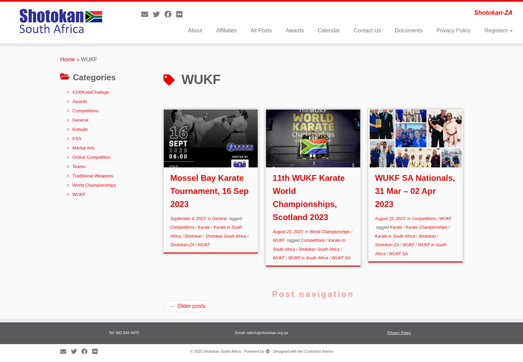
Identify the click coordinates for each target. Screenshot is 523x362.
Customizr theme (318, 351)
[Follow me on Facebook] (170, 14)
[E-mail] (147, 14)
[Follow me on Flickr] (181, 14)
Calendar (329, 30)
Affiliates (226, 30)
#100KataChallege (90, 92)
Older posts (187, 306)
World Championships (94, 185)
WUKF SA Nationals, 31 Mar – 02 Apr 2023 (415, 191)
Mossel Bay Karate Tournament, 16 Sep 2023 (209, 191)
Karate (204, 227)
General (80, 120)
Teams (78, 166)
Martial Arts (83, 148)
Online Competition (91, 157)
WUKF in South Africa (308, 258)
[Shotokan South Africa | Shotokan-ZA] (60, 22)
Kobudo (80, 129)
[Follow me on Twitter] (158, 14)
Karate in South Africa (395, 236)
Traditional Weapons (92, 175)
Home (67, 59)
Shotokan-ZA (182, 244)
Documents (409, 30)
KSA (76, 138)
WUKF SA (341, 258)
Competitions (85, 110)
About (195, 30)
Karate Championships (427, 227)
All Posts (261, 30)
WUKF (78, 194)
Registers (498, 30)
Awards (295, 30)
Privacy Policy (453, 30)
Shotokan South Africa (226, 236)
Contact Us (367, 30)
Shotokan (193, 236)
